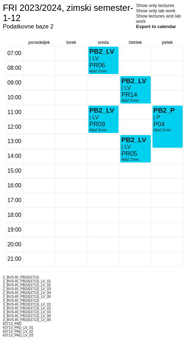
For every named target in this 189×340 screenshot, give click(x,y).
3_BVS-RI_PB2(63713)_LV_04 (27, 316)
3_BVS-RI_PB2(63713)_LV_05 (27, 320)
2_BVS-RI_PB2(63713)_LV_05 (27, 297)
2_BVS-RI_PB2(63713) (21, 277)
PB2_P (164, 110)
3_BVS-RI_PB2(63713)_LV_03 (27, 312)
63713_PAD (12, 324)
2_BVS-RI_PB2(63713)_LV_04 (27, 293)
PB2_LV (101, 110)
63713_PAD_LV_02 (18, 331)
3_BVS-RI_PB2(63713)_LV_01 (27, 304)
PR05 (129, 153)
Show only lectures (155, 5)
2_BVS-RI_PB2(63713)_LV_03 (27, 289)
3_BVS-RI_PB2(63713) (21, 300)
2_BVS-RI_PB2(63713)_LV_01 (27, 281)
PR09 (97, 124)
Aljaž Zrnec (98, 130)
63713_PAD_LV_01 (18, 327)
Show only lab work (155, 10)
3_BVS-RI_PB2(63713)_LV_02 (27, 308)
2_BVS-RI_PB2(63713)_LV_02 (27, 285)
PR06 (97, 65)
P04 (159, 124)
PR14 (129, 94)
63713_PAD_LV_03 (18, 335)
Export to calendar (156, 26)
